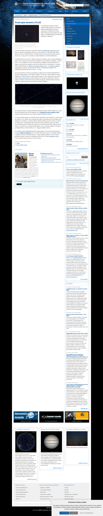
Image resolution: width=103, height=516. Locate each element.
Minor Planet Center (22, 145)
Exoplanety (69, 28)
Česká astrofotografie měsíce (75, 92)
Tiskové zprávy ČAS (21, 490)
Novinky (25, 11)
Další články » (84, 408)
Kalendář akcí (70, 120)
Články (17, 11)
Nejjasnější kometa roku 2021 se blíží (77, 333)
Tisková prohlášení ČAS (21, 487)
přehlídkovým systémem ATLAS (51, 50)
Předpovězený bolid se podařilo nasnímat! (51, 159)
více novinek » (84, 279)
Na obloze (39, 11)
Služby (60, 11)
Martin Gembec (77, 179)
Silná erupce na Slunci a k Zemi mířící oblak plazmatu (77, 236)
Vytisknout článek (58, 19)
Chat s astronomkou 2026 (73, 169)
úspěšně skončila (77, 257)
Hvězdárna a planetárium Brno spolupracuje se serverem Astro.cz (50, 504)
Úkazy (68, 18)
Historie (69, 43)
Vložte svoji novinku (84, 163)
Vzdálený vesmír (71, 31)
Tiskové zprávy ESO (21, 494)
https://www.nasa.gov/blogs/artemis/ (75, 203)
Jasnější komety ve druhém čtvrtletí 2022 (76, 289)
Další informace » (32, 479)
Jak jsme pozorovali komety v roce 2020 (76, 315)
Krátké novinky (71, 164)
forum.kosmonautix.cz (71, 277)
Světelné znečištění (72, 33)
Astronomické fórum (45, 499)
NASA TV (18, 499)
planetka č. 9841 (26, 177)
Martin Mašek (26, 19)
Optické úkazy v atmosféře (71, 494)
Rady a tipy (43, 492)
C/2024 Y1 (33, 176)
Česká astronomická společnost (25, 504)
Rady (66, 11)
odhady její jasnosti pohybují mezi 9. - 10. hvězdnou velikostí (44, 66)
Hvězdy (68, 26)
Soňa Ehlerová (77, 167)
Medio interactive (43, 510)
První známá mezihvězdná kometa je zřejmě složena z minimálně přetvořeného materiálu (77, 386)
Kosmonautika (70, 21)
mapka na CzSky (54, 136)
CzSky (25, 181)
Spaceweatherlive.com (71, 230)
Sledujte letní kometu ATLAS (47, 160)
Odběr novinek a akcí (73, 153)
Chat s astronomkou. (80, 175)
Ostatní (68, 41)
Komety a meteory (69, 499)
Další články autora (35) (46, 153)
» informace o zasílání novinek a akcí (75, 159)
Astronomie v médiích (45, 494)
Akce (31, 11)
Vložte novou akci (85, 119)
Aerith (18, 143)
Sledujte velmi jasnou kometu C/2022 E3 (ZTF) (51, 162)
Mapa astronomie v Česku (46, 496)
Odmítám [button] (74, 513)
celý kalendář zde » (83, 148)
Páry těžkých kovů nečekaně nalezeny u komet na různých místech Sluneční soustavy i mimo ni (76, 356)
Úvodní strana (18, 15)
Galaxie (66, 490)
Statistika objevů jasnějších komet (48, 158)
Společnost (74, 11)
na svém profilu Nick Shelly (78, 273)
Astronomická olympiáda (22, 492)
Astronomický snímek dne (74, 74)
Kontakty (85, 11)
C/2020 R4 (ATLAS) (31, 181)
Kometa (21, 181)
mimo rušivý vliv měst (24, 78)
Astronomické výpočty (45, 490)
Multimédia (69, 36)
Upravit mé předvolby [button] (86, 513)
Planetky (67, 492)
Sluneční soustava (32, 15)
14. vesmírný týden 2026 (22, 429)
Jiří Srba (76, 352)
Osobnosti (69, 38)
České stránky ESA (20, 496)
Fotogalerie (51, 11)
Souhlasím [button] (64, 513)
